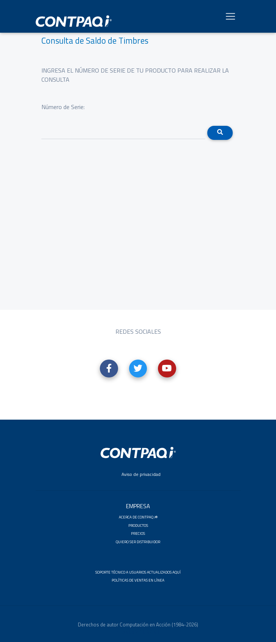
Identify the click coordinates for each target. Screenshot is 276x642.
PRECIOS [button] (138, 533)
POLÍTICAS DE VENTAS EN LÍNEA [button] (138, 580)
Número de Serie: (63, 106)
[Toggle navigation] (230, 18)
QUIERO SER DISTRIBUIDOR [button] (138, 542)
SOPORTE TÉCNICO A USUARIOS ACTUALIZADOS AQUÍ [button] (138, 572)
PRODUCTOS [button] (138, 525)
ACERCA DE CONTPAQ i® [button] (138, 517)
